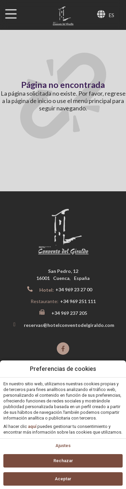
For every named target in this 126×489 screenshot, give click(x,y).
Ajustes (63, 445)
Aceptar (63, 478)
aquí (32, 426)
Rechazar (63, 460)
